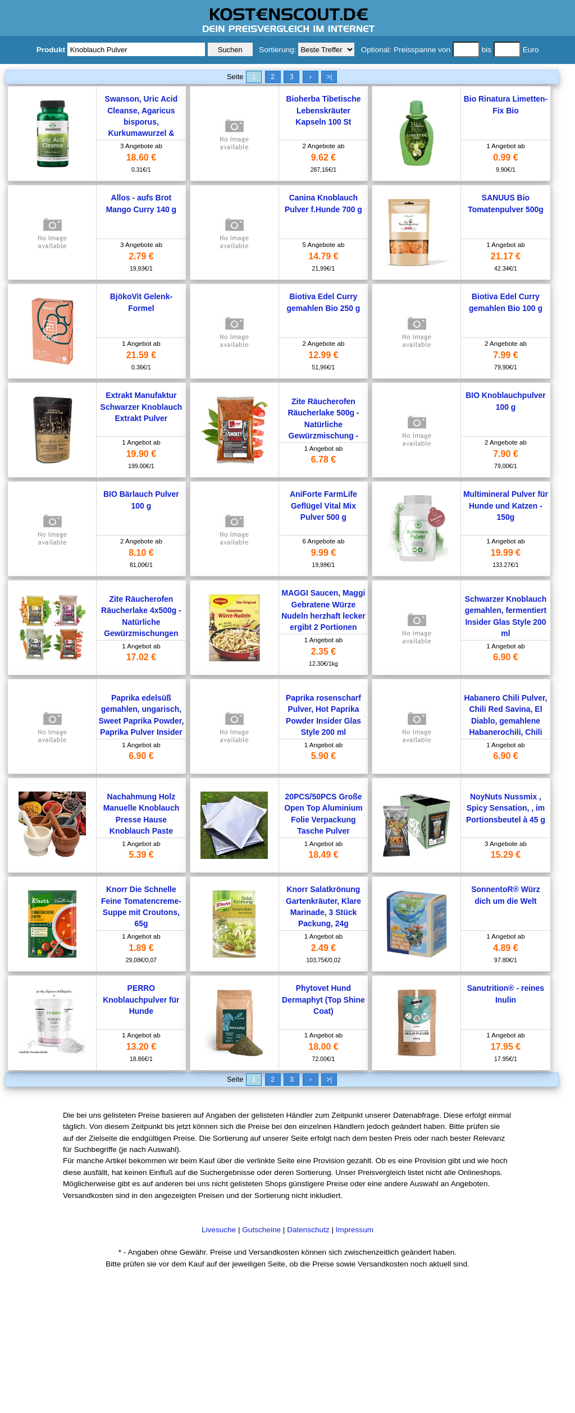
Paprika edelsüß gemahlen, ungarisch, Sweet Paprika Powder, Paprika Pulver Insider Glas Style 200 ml (141, 720)
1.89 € (141, 948)
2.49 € (323, 948)
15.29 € (506, 854)
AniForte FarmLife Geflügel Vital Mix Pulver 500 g (323, 506)
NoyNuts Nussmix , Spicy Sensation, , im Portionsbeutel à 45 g (505, 808)
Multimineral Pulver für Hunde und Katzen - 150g (505, 506)
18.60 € (141, 157)
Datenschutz (308, 1229)
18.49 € (323, 854)
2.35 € (323, 651)
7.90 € (505, 454)
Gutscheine (261, 1229)
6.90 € (505, 657)
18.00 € (323, 1046)
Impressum (354, 1229)
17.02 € (141, 657)
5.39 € (141, 854)
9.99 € (323, 552)
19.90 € (141, 454)
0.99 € (505, 157)
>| (329, 77)
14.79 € (323, 256)
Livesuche (219, 1229)
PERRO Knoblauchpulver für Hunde (141, 1000)
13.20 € (141, 1046)
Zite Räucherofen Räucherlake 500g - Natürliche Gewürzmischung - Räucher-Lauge (323, 424)
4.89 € (505, 948)
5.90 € (323, 756)
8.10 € (141, 552)
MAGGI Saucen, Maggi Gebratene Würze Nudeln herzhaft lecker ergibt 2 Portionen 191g (323, 615)
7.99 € (505, 355)
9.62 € (323, 157)
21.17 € (506, 256)
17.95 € (506, 1046)
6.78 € (323, 459)
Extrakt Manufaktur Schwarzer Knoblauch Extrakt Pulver (141, 407)
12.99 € (323, 355)
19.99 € (506, 552)
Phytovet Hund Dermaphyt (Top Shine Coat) (323, 1000)
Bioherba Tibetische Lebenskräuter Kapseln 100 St (323, 110)
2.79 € (141, 256)
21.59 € (141, 355)
